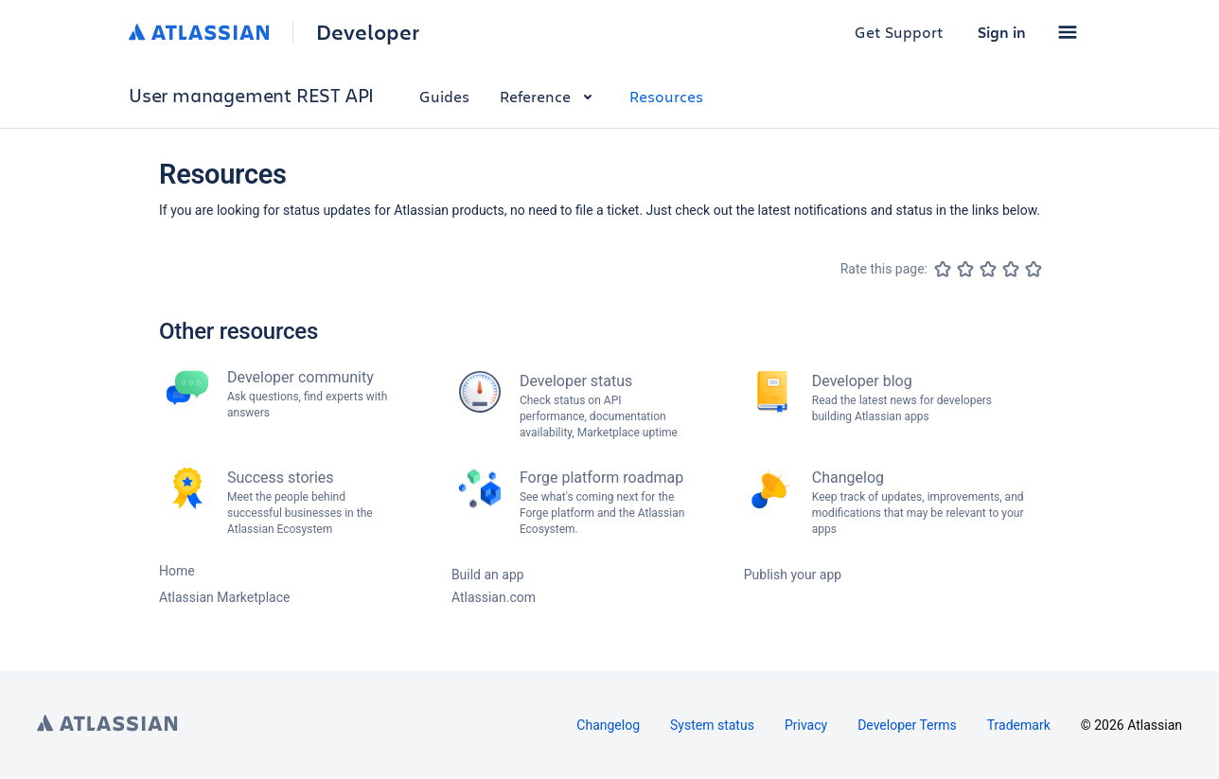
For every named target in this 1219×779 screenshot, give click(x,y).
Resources (666, 96)
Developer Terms (907, 725)
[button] (1067, 32)
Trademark (1019, 725)
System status (712, 725)
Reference (549, 96)
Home (177, 570)
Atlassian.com (493, 597)
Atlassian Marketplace (224, 597)
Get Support (899, 32)
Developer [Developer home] (367, 32)
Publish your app (792, 574)
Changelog (608, 725)
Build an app (487, 574)
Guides (444, 96)
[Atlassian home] (199, 32)
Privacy (806, 725)
